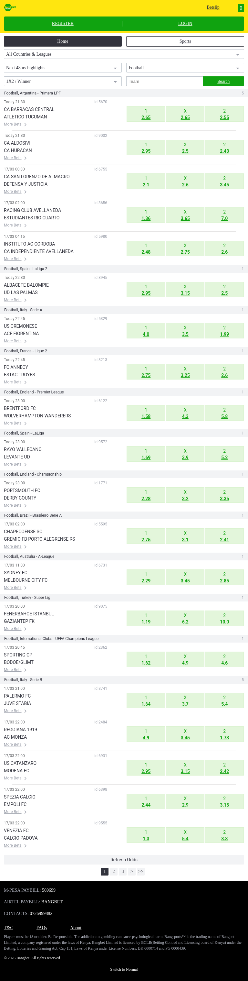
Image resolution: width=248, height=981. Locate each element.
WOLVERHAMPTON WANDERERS (37, 415)
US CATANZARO (20, 763)
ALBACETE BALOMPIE (26, 285)
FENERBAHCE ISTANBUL (29, 613)
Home (62, 41)
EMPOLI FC (15, 804)
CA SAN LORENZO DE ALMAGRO (37, 176)
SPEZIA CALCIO (20, 796)
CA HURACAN (18, 150)
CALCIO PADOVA (21, 838)
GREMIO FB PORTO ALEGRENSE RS (39, 539)
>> (140, 871)
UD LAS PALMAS (21, 292)
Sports (185, 41)
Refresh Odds (124, 859)
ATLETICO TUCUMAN (25, 116)
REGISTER (63, 23)
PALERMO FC (17, 696)
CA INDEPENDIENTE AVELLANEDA (39, 251)
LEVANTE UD (17, 456)
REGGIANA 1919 (20, 729)
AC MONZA (15, 737)
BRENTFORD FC (20, 408)
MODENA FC (16, 770)
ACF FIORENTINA (21, 333)
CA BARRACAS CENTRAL (29, 109)
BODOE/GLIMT (19, 662)
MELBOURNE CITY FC (25, 580)
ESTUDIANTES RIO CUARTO (31, 217)
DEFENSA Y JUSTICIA (25, 184)
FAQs (41, 927)
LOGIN (185, 23)
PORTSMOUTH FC (22, 490)
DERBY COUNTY (20, 498)
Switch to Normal (124, 969)
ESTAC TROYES (19, 374)
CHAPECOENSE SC (23, 531)
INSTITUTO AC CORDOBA (29, 244)
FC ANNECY (16, 367)
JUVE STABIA (17, 703)
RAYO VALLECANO (23, 449)
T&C (8, 927)
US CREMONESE (20, 326)
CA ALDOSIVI (17, 143)
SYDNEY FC (15, 572)
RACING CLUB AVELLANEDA (32, 210)
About (75, 927)
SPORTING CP (18, 654)
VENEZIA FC (16, 830)
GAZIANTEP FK (19, 621)
